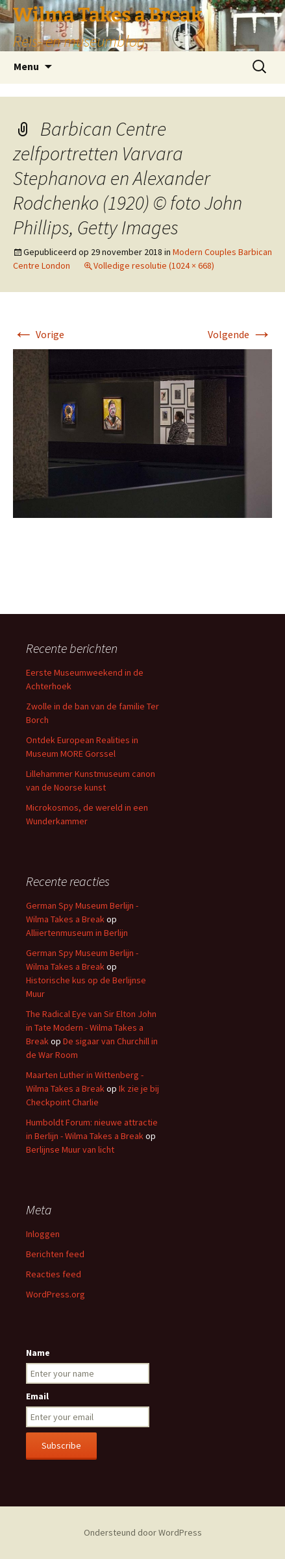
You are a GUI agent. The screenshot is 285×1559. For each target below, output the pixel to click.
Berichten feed (55, 1254)
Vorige (38, 334)
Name (38, 1352)
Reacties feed (53, 1274)
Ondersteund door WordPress (143, 1532)
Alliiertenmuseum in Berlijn (77, 933)
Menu (26, 66)
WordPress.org (55, 1294)
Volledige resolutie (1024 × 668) (153, 265)
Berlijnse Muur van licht (70, 1149)
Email (37, 1396)
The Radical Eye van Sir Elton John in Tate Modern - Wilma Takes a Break (91, 1027)
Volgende (240, 334)
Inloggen (43, 1234)
